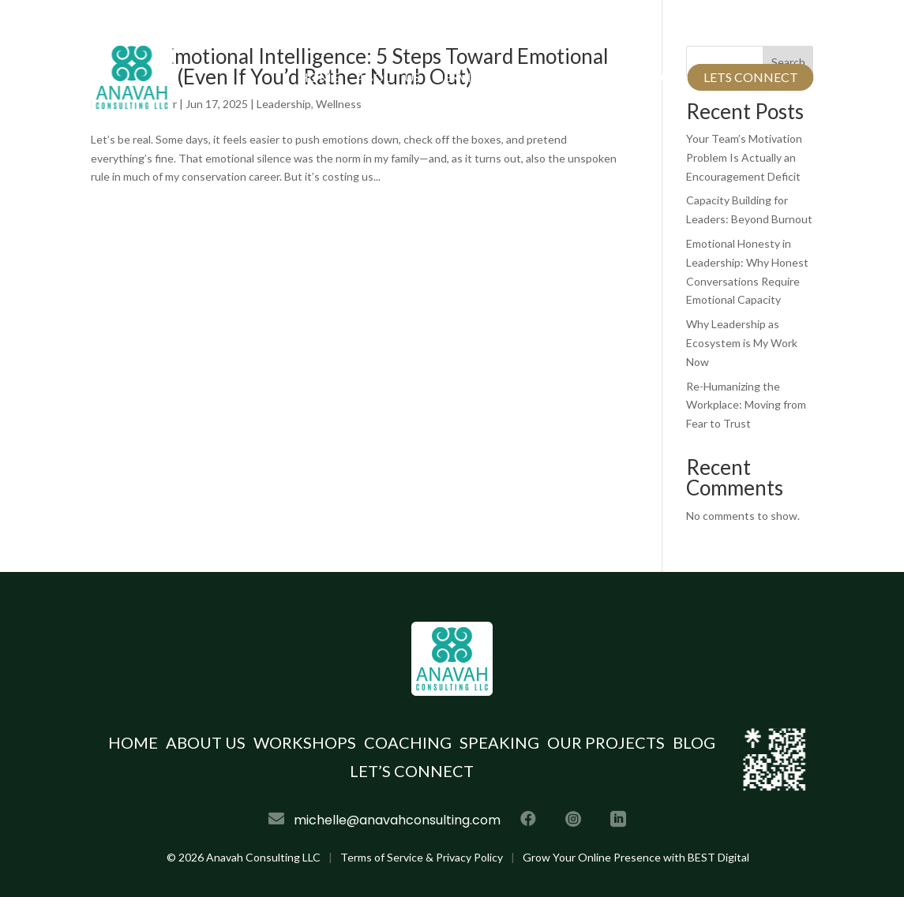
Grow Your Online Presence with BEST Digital (636, 857)
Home (318, 76)
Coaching (408, 742)
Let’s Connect (412, 770)
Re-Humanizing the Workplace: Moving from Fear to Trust (746, 405)
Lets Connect (750, 76)
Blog (653, 76)
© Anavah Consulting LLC (244, 857)
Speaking (499, 742)
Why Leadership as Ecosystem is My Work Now (741, 342)
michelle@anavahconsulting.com (408, 28)
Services (465, 76)
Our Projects (573, 76)
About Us (388, 76)
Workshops (304, 742)
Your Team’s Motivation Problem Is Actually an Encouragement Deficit (744, 157)
